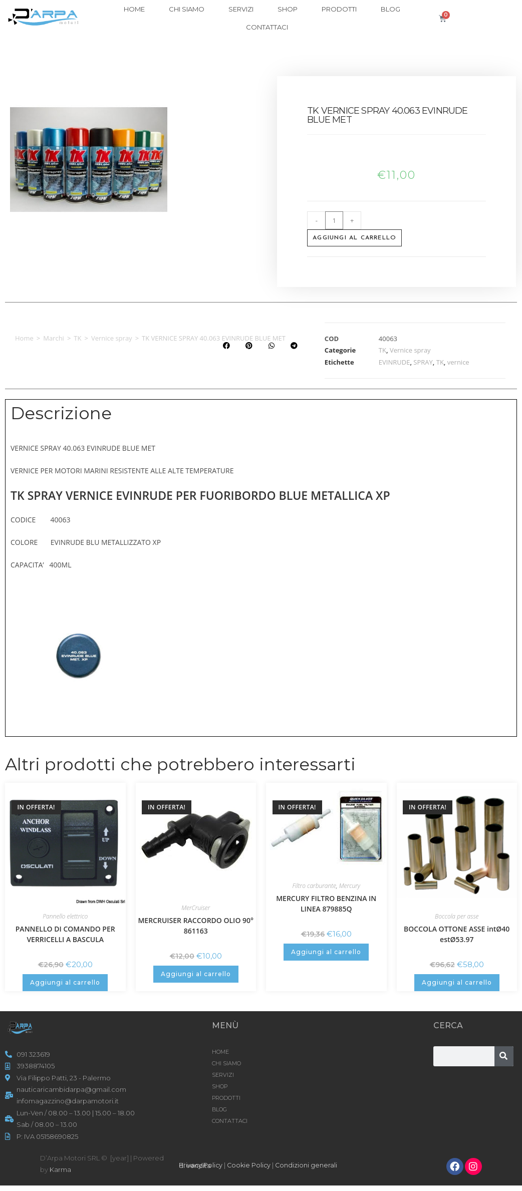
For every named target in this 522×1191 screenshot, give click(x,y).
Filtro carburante (314, 885)
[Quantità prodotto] (334, 220)
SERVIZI (240, 9)
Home (24, 338)
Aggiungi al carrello (354, 238)
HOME (134, 9)
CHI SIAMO (186, 9)
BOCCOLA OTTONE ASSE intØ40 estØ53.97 (456, 934)
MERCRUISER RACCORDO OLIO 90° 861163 (195, 926)
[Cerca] (503, 1056)
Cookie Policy (250, 1165)
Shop (288, 9)
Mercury (349, 885)
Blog (390, 9)
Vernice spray (111, 338)
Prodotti (339, 9)
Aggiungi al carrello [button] (65, 982)
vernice (458, 362)
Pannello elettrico (65, 916)
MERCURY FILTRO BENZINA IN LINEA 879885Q (326, 904)
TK (77, 338)
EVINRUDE (394, 362)
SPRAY (422, 362)
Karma (60, 1169)
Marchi (53, 338)
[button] (226, 346)
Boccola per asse (456, 916)
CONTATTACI (267, 27)
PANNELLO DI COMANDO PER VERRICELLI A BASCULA (65, 934)
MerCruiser (195, 908)
